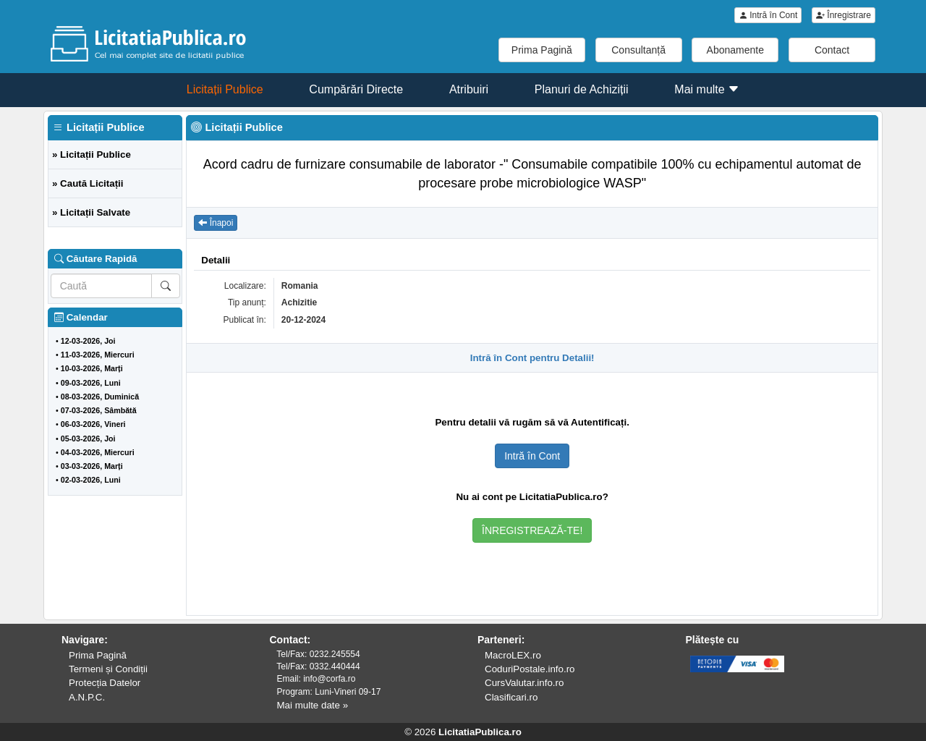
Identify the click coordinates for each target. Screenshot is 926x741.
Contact (832, 50)
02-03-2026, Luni (91, 479)
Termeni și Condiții (108, 669)
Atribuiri (468, 89)
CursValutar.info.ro (524, 682)
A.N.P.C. (87, 697)
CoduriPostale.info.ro (529, 669)
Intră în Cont (768, 15)
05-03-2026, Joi (88, 438)
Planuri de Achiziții (582, 89)
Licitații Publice (225, 89)
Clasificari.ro (511, 697)
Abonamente (735, 50)
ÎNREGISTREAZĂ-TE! (532, 530)
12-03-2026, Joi (88, 340)
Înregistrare (843, 15)
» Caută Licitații (88, 183)
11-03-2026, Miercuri (98, 354)
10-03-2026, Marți (92, 368)
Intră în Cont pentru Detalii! (532, 357)
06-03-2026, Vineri (93, 424)
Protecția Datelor (104, 682)
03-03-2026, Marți (92, 466)
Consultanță (638, 50)
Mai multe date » (313, 705)
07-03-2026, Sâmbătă (99, 410)
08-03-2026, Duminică (100, 396)
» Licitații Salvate (91, 212)
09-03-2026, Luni (91, 382)
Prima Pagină (541, 50)
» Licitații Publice (91, 154)
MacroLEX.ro (513, 655)
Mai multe (706, 89)
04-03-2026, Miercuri (98, 452)
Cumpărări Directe (356, 89)
